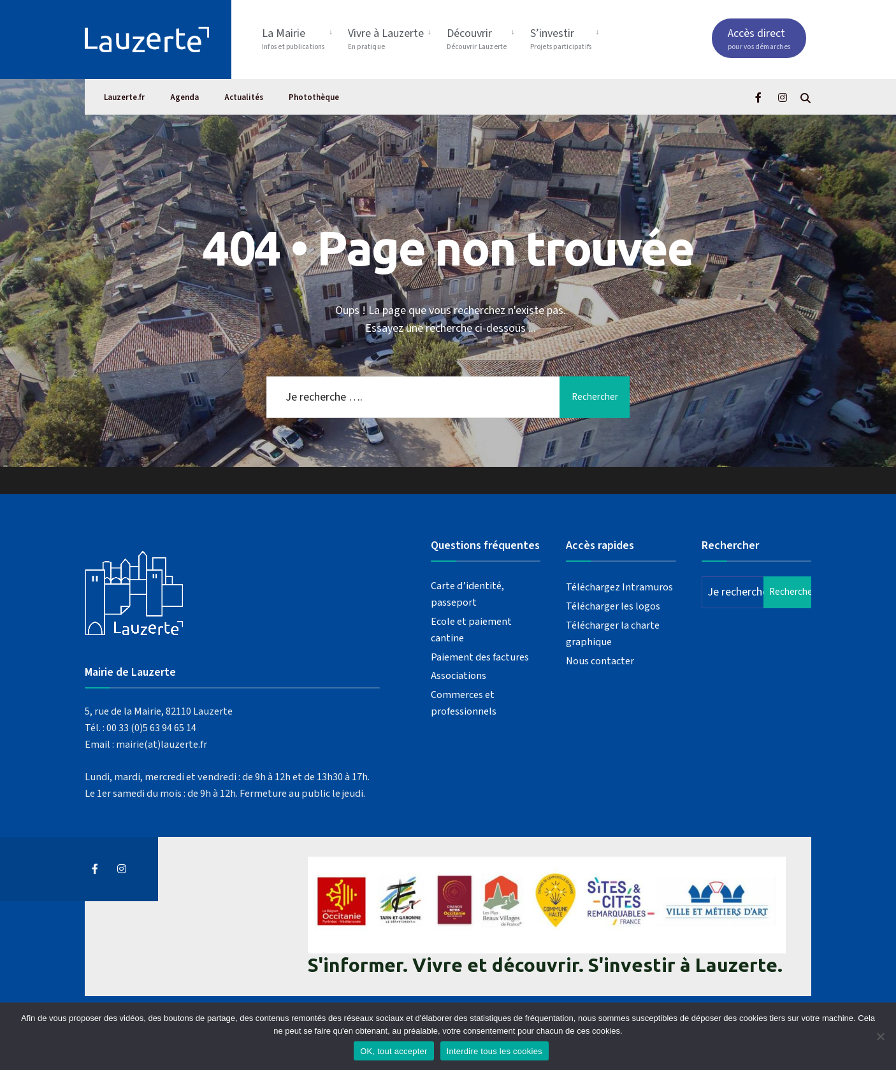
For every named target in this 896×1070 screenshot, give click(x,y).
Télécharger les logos (613, 606)
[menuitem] (300, 36)
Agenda (184, 97)
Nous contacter (600, 660)
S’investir (561, 38)
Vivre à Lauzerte (386, 38)
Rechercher (595, 397)
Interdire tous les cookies (494, 1051)
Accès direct (759, 38)
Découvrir (477, 38)
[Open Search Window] (805, 97)
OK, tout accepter (393, 1051)
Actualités (243, 97)
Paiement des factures (480, 657)
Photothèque (314, 97)
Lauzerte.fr (124, 97)
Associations (458, 675)
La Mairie (293, 38)
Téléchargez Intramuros (619, 587)
